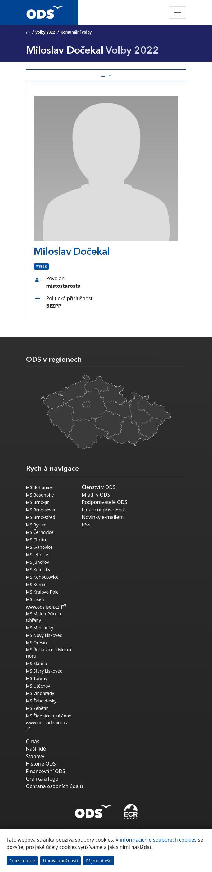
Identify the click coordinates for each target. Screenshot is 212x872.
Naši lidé (36, 748)
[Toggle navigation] (177, 12)
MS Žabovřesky (41, 701)
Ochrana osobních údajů (54, 786)
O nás (32, 741)
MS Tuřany (36, 678)
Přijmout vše (98, 861)
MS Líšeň (35, 599)
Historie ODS (41, 763)
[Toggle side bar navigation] (106, 75)
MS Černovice (40, 532)
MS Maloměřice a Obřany (43, 617)
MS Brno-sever (41, 510)
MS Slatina (36, 663)
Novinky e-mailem (103, 517)
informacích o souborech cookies (158, 839)
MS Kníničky (38, 569)
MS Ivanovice (39, 547)
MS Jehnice (37, 554)
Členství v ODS (98, 487)
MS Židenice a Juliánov (48, 716)
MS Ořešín (36, 643)
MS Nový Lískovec (44, 635)
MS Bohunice (39, 487)
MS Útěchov (38, 686)
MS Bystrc (36, 525)
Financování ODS (45, 771)
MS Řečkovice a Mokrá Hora (48, 652)
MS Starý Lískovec (44, 671)
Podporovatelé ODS (105, 502)
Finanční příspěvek (103, 509)
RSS (86, 524)
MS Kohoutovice (42, 577)
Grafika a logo (42, 778)
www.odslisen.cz (46, 607)
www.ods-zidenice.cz (48, 726)
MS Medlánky (39, 628)
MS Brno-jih (38, 502)
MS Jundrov (37, 562)
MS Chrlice (36, 540)
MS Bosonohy (40, 495)
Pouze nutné (22, 861)
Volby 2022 (45, 32)
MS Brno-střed (40, 517)
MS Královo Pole (42, 592)
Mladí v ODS (96, 494)
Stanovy (35, 756)
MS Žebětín (37, 708)
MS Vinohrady (40, 693)
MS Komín (36, 584)
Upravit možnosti (60, 861)
